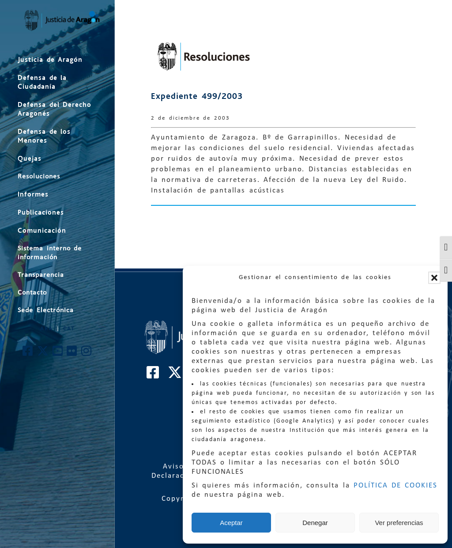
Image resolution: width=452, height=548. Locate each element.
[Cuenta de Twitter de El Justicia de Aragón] (43, 353)
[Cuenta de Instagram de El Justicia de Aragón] (86, 353)
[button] (434, 277)
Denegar (315, 522)
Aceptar (231, 522)
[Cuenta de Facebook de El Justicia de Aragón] (28, 353)
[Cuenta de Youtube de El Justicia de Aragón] (58, 353)
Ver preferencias (399, 522)
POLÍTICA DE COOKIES (395, 485)
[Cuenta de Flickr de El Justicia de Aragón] (72, 353)
